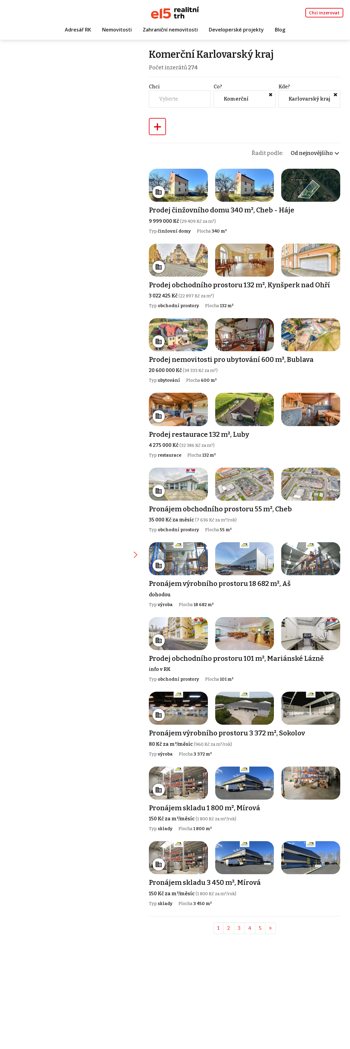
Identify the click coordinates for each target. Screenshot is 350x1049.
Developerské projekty (236, 29)
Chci (155, 87)
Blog (280, 29)
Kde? (284, 87)
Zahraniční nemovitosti (170, 29)
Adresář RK (78, 29)
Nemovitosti (117, 29)
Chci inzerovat (324, 13)
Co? (218, 87)
